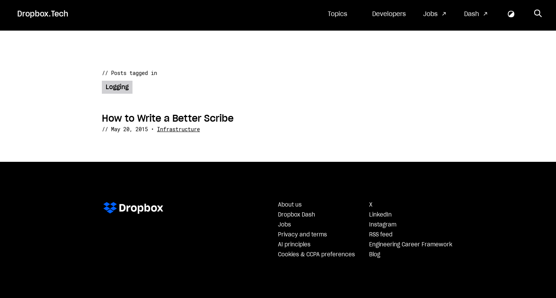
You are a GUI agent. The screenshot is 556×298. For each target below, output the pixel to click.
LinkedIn (380, 215)
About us (290, 205)
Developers (389, 14)
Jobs (430, 14)
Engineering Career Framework (410, 245)
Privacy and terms (302, 235)
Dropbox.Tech (42, 14)
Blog (374, 254)
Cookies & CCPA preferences (316, 254)
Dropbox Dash (296, 215)
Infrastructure (178, 129)
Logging (117, 87)
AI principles (294, 245)
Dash (471, 14)
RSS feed (380, 235)
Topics (337, 14)
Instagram (382, 225)
